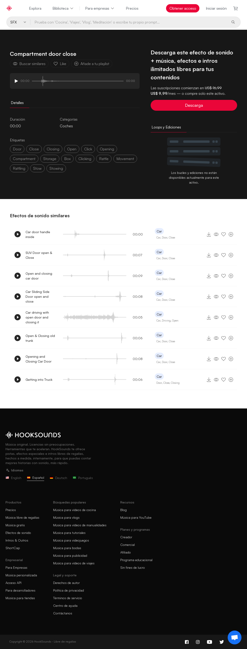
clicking (84, 158)
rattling (19, 168)
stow (37, 168)
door (17, 149)
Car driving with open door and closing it (37, 317)
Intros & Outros (17, 540)
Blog (123, 510)
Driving (166, 320)
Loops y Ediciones (166, 127)
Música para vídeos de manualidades (79, 525)
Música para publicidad (70, 555)
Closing (175, 382)
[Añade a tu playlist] (230, 234)
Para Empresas (16, 567)
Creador (126, 537)
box (67, 158)
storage (49, 158)
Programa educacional (136, 560)
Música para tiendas (20, 598)
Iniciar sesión (216, 8)
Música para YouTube (136, 517)
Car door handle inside (38, 234)
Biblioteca (63, 8)
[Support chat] (234, 637)
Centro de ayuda (65, 605)
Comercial (127, 545)
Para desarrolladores (20, 590)
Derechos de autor (66, 583)
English (13, 478)
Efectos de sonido (18, 533)
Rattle (104, 158)
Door (164, 237)
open (71, 149)
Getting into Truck (39, 379)
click (88, 149)
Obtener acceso (182, 8)
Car (159, 231)
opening (107, 149)
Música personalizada (21, 575)
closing (53, 149)
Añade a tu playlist (91, 63)
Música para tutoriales (69, 533)
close (34, 149)
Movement (125, 158)
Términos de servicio (67, 598)
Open (175, 320)
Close (172, 237)
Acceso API (13, 583)
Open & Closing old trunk (40, 338)
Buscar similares (29, 63)
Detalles (17, 102)
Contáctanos (62, 613)
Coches (66, 126)
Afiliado (125, 552)
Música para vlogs (66, 517)
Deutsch (58, 478)
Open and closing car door (39, 275)
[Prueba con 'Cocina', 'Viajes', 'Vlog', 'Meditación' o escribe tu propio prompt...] (128, 22)
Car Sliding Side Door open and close (37, 296)
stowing (56, 168)
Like (59, 63)
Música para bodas (67, 548)
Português (83, 478)
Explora (35, 8)
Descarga (194, 105)
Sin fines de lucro (132, 567)
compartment (24, 158)
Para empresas (100, 8)
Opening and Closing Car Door (39, 358)
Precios (132, 8)
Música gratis (15, 525)
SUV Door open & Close (39, 255)
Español (35, 477)
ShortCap (13, 548)
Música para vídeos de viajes (74, 563)
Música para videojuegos (71, 540)
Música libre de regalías (22, 517)
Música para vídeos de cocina (74, 510)
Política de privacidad (68, 590)
